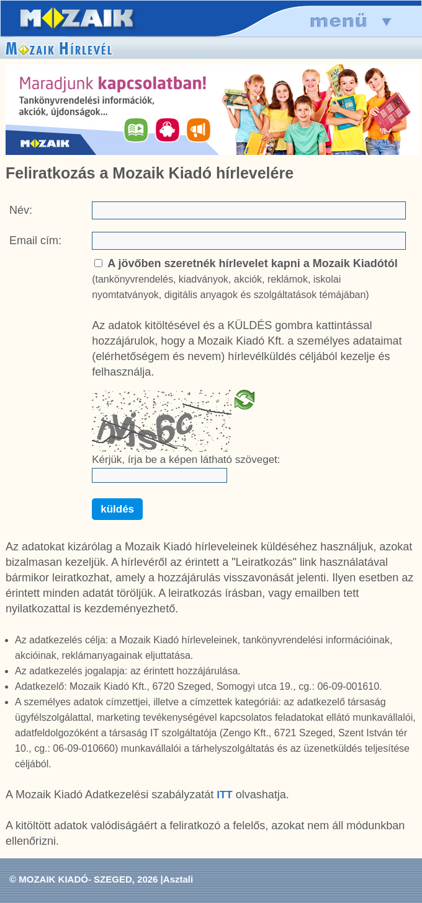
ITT (225, 795)
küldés (117, 509)
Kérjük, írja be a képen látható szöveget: (186, 459)
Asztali (178, 879)
